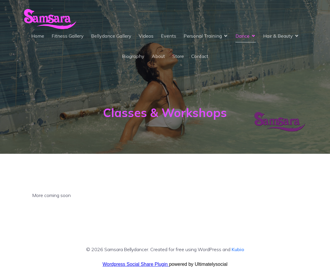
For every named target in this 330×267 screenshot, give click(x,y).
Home (37, 36)
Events (168, 36)
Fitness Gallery (68, 36)
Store (178, 56)
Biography (133, 56)
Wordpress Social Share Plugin (136, 264)
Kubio (238, 249)
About (158, 56)
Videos (146, 36)
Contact (199, 56)
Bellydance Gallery (111, 36)
